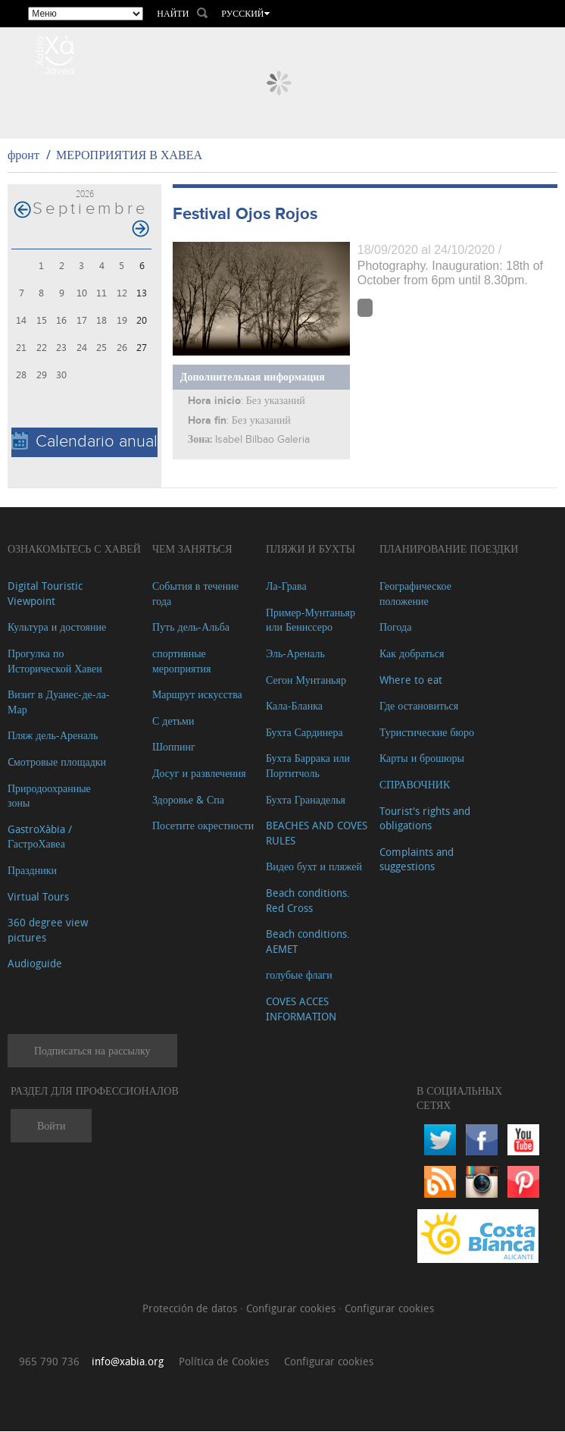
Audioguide (35, 964)
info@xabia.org (128, 1362)
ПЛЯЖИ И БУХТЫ (310, 549)
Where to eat (410, 680)
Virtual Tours (38, 897)
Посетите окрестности (203, 826)
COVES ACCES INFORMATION (301, 1009)
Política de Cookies (224, 1362)
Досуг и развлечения (199, 774)
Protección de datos (191, 1309)
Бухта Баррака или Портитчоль (308, 767)
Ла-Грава (286, 587)
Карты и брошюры (421, 759)
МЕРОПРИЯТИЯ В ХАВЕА (129, 156)
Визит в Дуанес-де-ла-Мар (59, 703)
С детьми (173, 721)
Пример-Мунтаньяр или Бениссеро (310, 620)
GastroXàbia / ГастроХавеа (40, 837)
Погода (395, 628)
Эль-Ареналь (295, 654)
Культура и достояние (57, 628)
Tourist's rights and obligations (424, 819)
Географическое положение (415, 594)
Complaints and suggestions (416, 860)
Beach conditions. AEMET (308, 942)
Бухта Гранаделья (305, 800)
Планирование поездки (448, 549)
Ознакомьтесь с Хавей (74, 549)
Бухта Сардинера (304, 732)
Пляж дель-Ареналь (53, 736)
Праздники (32, 870)
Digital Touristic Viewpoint (45, 594)
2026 (85, 194)
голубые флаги (299, 976)
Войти (51, 1127)
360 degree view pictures (48, 931)
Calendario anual (84, 442)
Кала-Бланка (294, 707)
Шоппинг (173, 748)
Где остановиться (418, 707)
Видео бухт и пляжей (314, 867)
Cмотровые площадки (57, 763)
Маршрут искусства (197, 695)
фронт (23, 156)
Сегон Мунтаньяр (306, 680)
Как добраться (411, 654)
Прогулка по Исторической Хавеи (55, 662)
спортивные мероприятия (181, 662)
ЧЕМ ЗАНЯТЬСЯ (192, 549)
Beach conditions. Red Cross (308, 901)
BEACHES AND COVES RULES (316, 834)
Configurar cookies (292, 1309)
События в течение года (195, 594)
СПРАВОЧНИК (414, 786)
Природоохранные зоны (49, 796)
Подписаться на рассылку (92, 1052)
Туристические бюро (426, 732)
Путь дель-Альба (190, 628)
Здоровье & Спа (188, 800)
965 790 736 (49, 1362)
